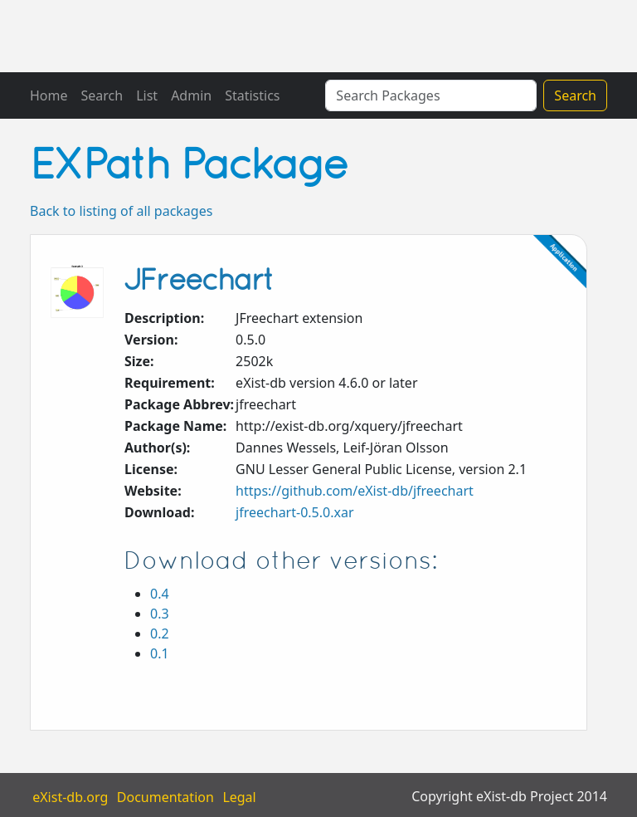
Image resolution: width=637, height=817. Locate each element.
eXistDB (114, 36)
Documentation (165, 796)
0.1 (159, 653)
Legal (238, 796)
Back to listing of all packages (121, 211)
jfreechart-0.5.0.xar (294, 512)
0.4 (159, 594)
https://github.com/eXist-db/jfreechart (355, 491)
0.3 (159, 613)
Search (102, 95)
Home (49, 95)
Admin (191, 95)
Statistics (252, 95)
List (147, 95)
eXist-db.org (70, 796)
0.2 (159, 633)
